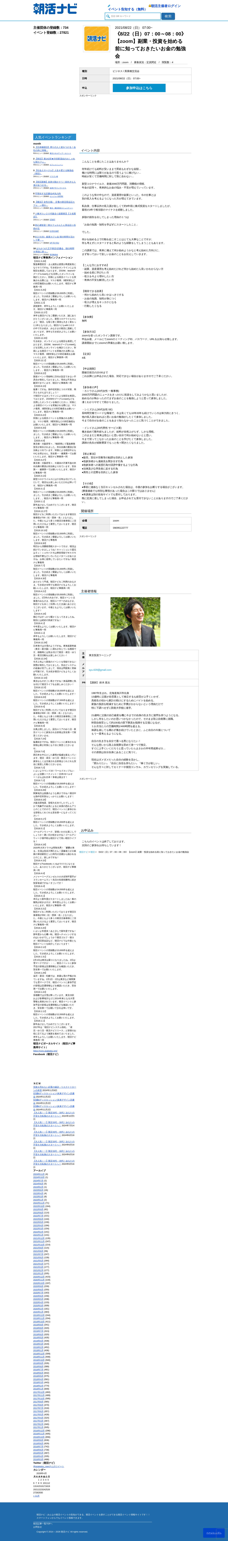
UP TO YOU (54, 243)
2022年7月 (38, 1216)
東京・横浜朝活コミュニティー (61, 208)
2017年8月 (38, 1405)
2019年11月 (39, 1318)
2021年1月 (38, 1273)
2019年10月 (39, 1321)
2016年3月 (38, 1459)
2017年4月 (38, 1418)
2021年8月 (38, 1251)
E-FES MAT (54, 231)
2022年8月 (38, 1212)
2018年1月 (38, 1389)
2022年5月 (38, 1222)
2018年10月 (39, 1360)
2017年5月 (38, 1414)
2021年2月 (38, 1270)
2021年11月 (39, 1241)
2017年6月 (38, 1411)
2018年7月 (38, 1369)
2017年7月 (38, 1408)
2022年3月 (38, 1228)
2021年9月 (38, 1248)
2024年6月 (38, 1183)
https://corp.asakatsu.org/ (45, 1051)
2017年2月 (38, 1424)
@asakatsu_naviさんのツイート (48, 1466)
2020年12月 (39, 1277)
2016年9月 (38, 1440)
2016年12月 (39, 1430)
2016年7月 (38, 1446)
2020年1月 (38, 1312)
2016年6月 (38, 1450)
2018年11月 (39, 1357)
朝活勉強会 (54, 254)
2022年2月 (38, 1232)
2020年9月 (38, 1286)
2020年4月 (38, 1302)
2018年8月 (38, 1366)
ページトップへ (213, 1533)
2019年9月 (38, 1325)
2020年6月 (38, 1296)
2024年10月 (39, 1177)
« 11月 (36, 1496)
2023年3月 (38, 1196)
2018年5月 (38, 1376)
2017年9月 (38, 1401)
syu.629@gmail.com (100, 669)
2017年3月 (38, 1421)
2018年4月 (38, 1379)
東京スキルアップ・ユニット (60, 153)
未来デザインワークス (58, 188)
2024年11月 (39, 1174)
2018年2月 (38, 1385)
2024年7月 (38, 1180)
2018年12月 (39, 1353)
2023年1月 (38, 1200)
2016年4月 (38, 1456)
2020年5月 (38, 1299)
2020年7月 (38, 1292)
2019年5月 (38, 1337)
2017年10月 (39, 1398)
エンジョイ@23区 (56, 196)
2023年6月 (38, 1190)
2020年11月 (39, 1280)
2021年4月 (38, 1264)
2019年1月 (38, 1350)
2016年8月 (38, 1443)
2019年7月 (38, 1331)
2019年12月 (39, 1315)
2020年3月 (38, 1305)
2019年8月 (38, 1328)
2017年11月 (39, 1395)
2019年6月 (38, 1334)
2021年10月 (39, 1244)
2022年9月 (38, 1209)
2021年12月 (39, 1238)
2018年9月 (38, 1363)
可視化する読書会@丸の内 (48, 193)
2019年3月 (38, 1344)
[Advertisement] (54, 84)
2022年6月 (38, 1219)
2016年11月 (39, 1434)
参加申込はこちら (139, 88)
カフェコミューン (56, 165)
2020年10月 (39, 1283)
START (52, 220)
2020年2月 (38, 1309)
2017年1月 (38, 1427)
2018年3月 (38, 1382)
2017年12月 (39, 1392)
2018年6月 (38, 1373)
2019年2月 (38, 1347)
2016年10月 (39, 1437)
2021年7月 (38, 1254)
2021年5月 (38, 1260)
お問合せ (37, 1527)
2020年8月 (38, 1289)
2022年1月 (38, 1235)
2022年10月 (39, 1206)
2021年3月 (38, 1267)
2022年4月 (38, 1225)
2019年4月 (38, 1341)
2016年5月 (38, 1453)
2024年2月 (38, 1187)
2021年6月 (38, 1257)
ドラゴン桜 (54, 176)
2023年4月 (38, 1193)
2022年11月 (39, 1203)
